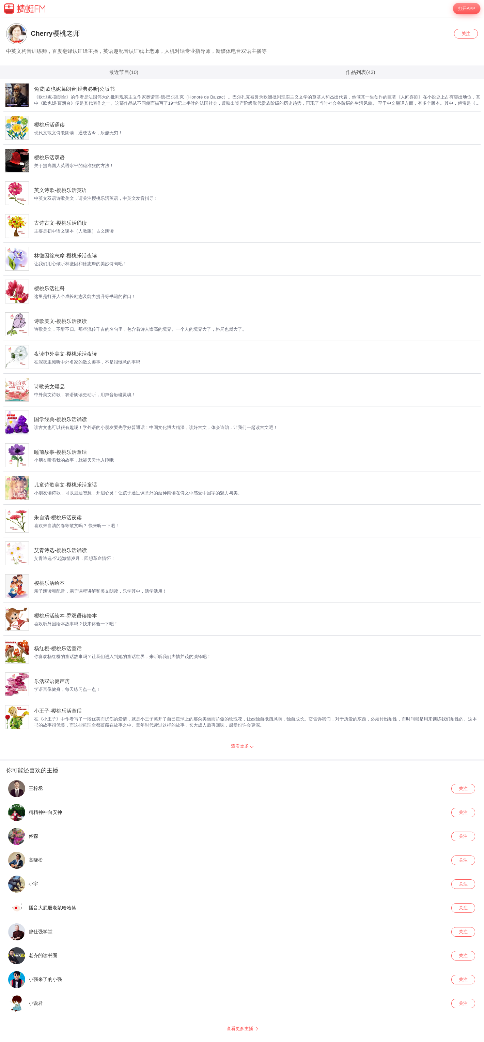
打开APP (466, 8)
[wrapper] (242, 529)
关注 (466, 33)
